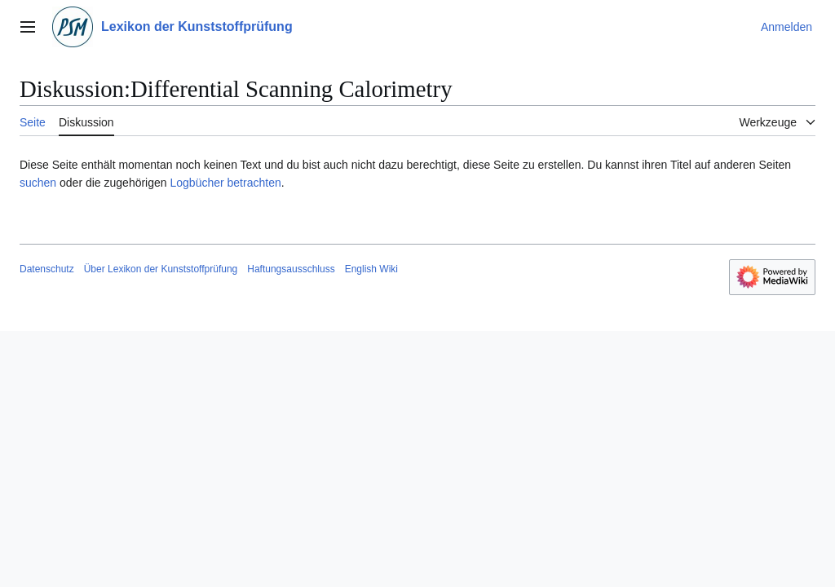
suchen (38, 182)
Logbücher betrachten (225, 182)
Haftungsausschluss (290, 269)
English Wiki (371, 269)
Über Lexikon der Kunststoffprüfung (161, 269)
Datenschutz (47, 269)
